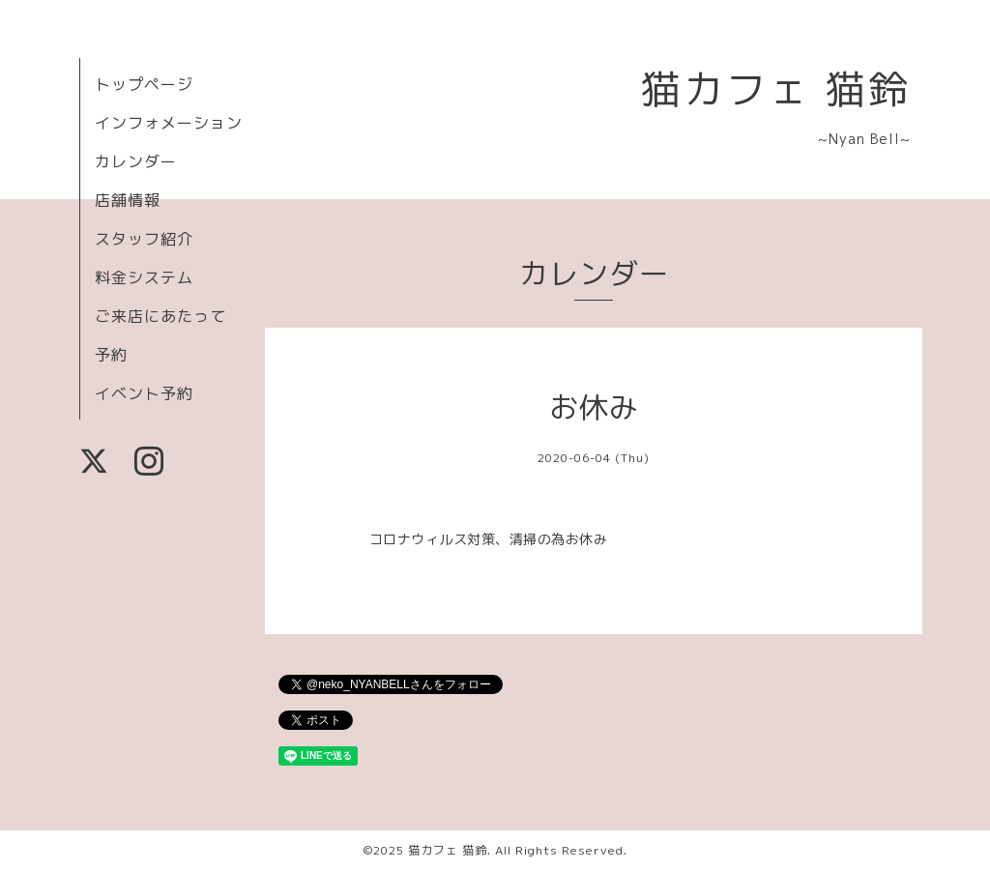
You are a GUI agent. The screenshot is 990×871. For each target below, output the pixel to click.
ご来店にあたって (160, 316)
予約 (111, 354)
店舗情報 (127, 200)
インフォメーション (169, 122)
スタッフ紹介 (144, 238)
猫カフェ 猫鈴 (776, 88)
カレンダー (136, 161)
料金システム (144, 277)
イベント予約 (144, 393)
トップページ (144, 84)
